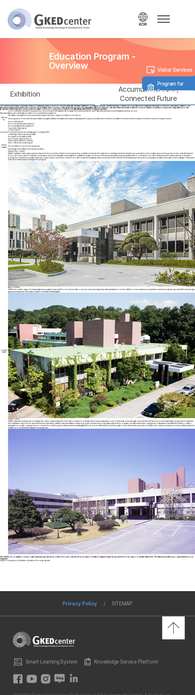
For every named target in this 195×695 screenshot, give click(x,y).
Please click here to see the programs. (24, 146)
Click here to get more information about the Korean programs (25, 560)
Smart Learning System (51, 662)
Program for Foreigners (170, 87)
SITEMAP (122, 603)
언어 (143, 19)
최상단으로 (173, 627)
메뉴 (162, 19)
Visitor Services (174, 70)
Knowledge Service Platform (126, 662)
